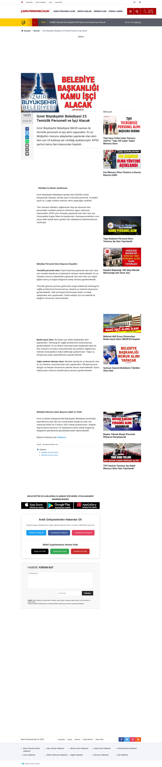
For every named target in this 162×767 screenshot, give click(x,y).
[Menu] (130, 11)
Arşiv (50, 2)
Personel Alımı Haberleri (127, 748)
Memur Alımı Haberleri (79, 748)
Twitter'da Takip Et (36, 533)
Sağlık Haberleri (76, 755)
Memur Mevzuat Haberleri (57, 755)
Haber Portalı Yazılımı (32, 764)
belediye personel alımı (49, 452)
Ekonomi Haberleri (101, 755)
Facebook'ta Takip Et (59, 533)
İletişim (77, 739)
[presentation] (29, 22)
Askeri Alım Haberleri (102, 748)
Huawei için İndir (80, 551)
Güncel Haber (116, 11)
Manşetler (29, 2)
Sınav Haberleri (29, 755)
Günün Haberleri (41, 2)
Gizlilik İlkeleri (88, 739)
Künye (70, 739)
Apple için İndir (40, 551)
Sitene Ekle (58, 2)
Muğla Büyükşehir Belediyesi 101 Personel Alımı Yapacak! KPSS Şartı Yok (79, 20)
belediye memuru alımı (49, 455)
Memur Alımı (100, 11)
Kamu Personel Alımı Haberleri (31, 749)
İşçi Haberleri (122, 755)
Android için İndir (59, 551)
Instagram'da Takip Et (83, 533)
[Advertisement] (81, 54)
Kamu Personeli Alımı (64, 11)
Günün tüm (133, 22)
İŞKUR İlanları (84, 11)
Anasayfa (61, 739)
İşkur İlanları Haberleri (55, 748)
